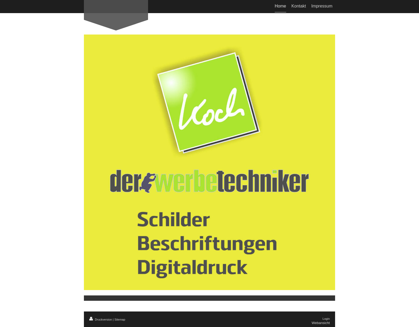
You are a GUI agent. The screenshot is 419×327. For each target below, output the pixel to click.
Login (326, 318)
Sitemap (119, 319)
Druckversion (101, 319)
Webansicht (321, 323)
